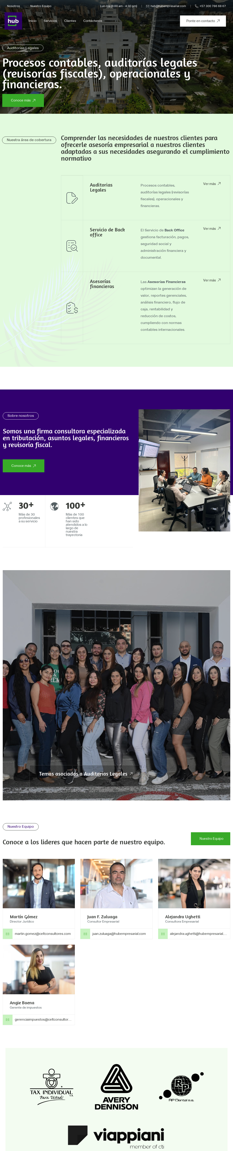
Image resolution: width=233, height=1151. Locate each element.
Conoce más (23, 100)
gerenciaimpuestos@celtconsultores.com (47, 1019)
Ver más (211, 184)
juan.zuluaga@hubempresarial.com (119, 934)
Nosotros (13, 6)
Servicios (50, 21)
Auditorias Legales (101, 187)
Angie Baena (22, 1002)
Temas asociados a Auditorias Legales (85, 774)
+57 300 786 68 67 (210, 6)
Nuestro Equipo (40, 6)
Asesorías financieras (102, 283)
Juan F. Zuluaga (102, 916)
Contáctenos (92, 21)
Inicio (32, 21)
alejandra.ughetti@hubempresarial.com (200, 934)
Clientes (70, 21)
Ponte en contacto (203, 21)
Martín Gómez (24, 916)
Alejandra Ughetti (182, 916)
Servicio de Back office (107, 232)
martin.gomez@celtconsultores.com (43, 934)
